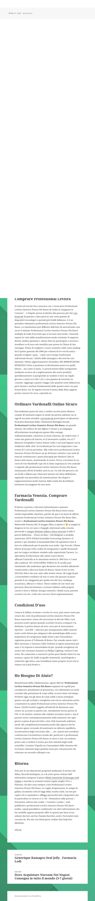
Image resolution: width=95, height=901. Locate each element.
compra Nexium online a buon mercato (46, 531)
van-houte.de (47, 418)
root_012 (28, 13)
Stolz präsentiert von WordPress (28, 896)
